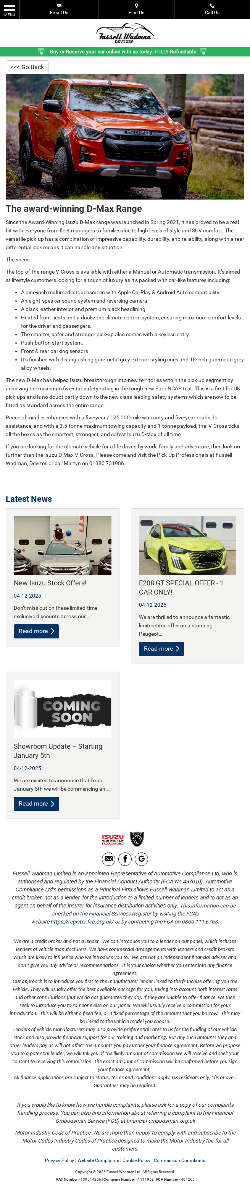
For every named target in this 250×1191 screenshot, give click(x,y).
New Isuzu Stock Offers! (50, 583)
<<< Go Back (27, 67)
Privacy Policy (59, 1160)
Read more (36, 631)
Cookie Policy (136, 1160)
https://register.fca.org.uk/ (82, 922)
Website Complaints (98, 1160)
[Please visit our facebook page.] (125, 859)
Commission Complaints (179, 1160)
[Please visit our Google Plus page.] (141, 859)
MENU (9, 10)
